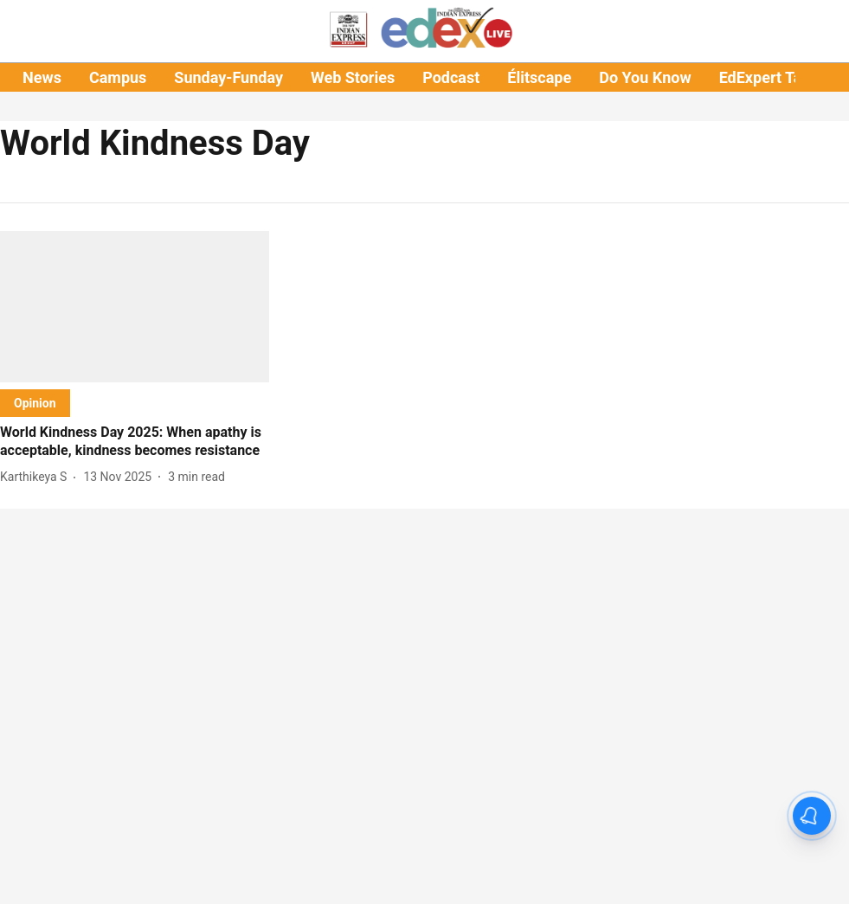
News (42, 77)
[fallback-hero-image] (134, 306)
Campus (117, 77)
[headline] (134, 442)
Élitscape (539, 77)
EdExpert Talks (770, 77)
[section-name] (35, 402)
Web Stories (353, 77)
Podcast (450, 77)
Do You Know (645, 77)
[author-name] (37, 477)
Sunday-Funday (228, 77)
